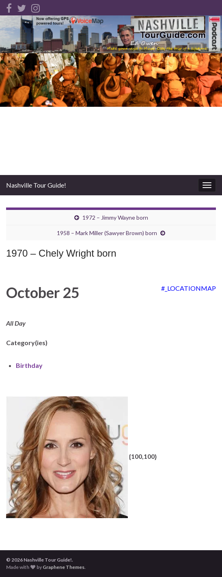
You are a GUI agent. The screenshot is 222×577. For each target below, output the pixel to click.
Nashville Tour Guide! (36, 185)
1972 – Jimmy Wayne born (115, 217)
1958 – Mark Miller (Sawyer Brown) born (107, 232)
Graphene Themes (63, 567)
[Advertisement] (111, 114)
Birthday (29, 365)
